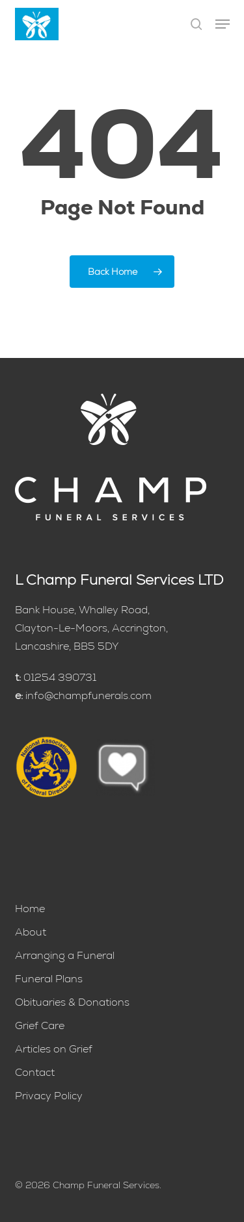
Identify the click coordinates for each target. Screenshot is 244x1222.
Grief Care (39, 1025)
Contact (35, 1072)
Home (30, 908)
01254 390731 (59, 677)
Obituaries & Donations (72, 1002)
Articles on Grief (53, 1049)
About (30, 932)
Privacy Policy (49, 1095)
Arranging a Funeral (65, 955)
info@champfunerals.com (88, 695)
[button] (222, 24)
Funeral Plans (49, 979)
